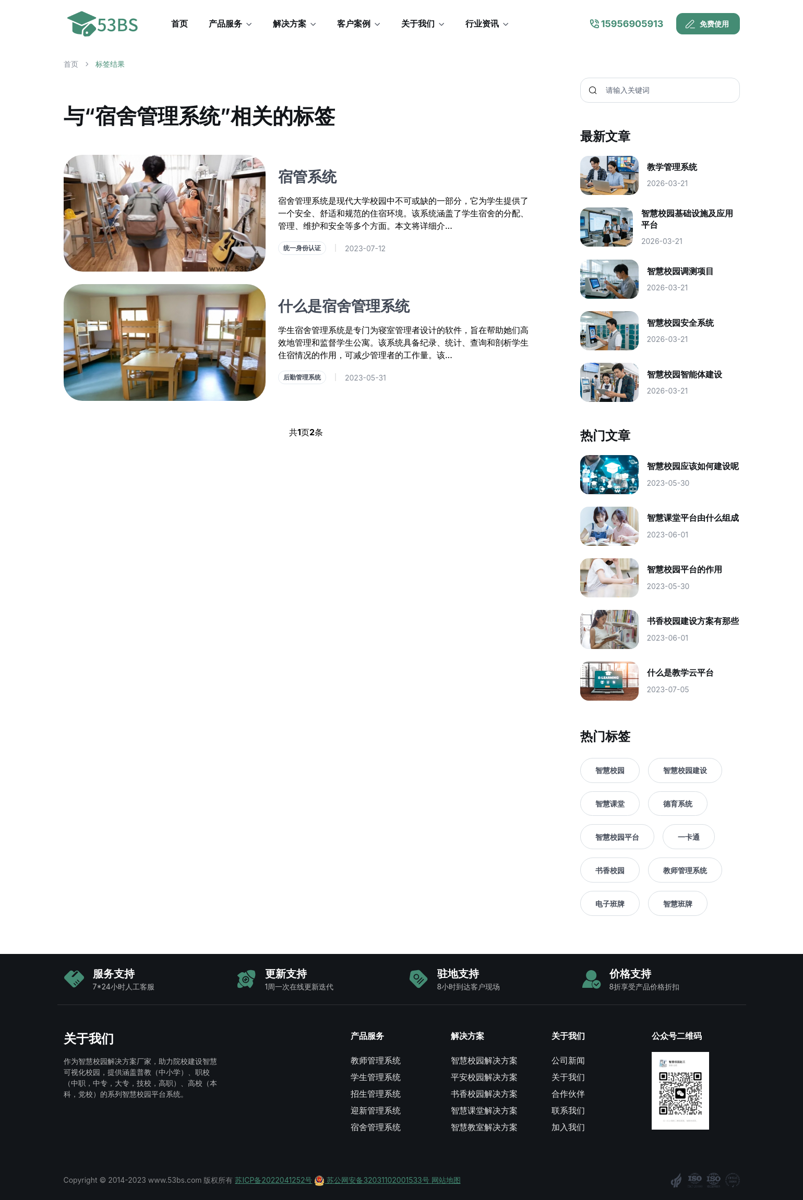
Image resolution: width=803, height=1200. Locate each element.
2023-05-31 (365, 377)
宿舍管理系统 (376, 1127)
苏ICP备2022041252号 (273, 1179)
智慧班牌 (677, 903)
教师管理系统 (685, 870)
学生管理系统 (376, 1077)
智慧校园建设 (685, 770)
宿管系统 (307, 177)
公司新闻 (568, 1060)
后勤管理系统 (302, 377)
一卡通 (689, 836)
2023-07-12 (365, 248)
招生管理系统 (376, 1093)
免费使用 (707, 24)
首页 (71, 63)
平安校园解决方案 (484, 1077)
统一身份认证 (302, 248)
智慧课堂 (610, 803)
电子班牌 (610, 903)
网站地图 (446, 1179)
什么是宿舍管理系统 (344, 306)
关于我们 (568, 1077)
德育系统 (677, 803)
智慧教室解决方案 (484, 1127)
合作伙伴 (568, 1093)
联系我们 (568, 1110)
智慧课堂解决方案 (484, 1110)
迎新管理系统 (376, 1110)
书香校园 (610, 870)
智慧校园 (610, 770)
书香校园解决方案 (484, 1093)
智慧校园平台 (617, 836)
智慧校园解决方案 (484, 1060)
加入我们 (568, 1127)
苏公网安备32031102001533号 (372, 1179)
